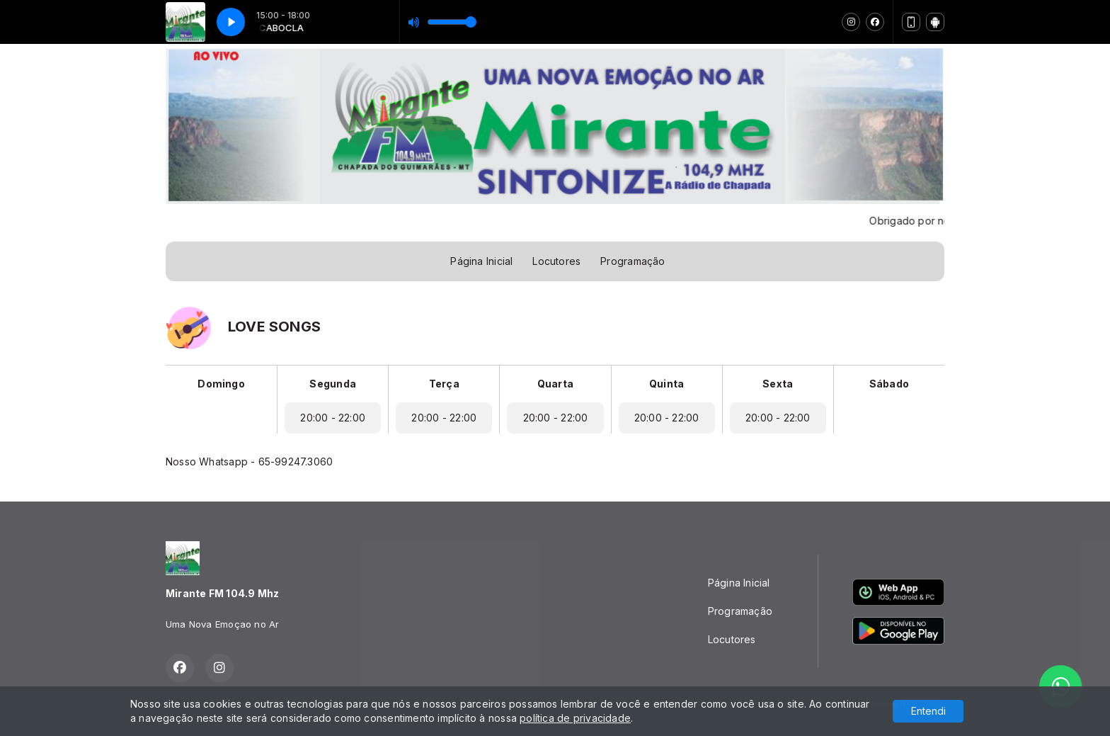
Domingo (221, 384)
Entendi (928, 711)
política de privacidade (575, 718)
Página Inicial (481, 261)
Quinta (666, 384)
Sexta (777, 384)
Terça (444, 384)
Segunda (332, 384)
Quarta (555, 384)
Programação (632, 261)
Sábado (889, 384)
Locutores (556, 261)
